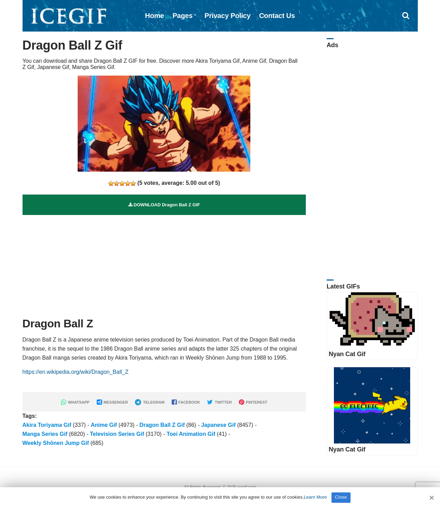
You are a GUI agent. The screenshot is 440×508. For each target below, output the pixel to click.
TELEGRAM (149, 402)
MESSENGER (112, 402)
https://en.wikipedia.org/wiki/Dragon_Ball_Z (76, 372)
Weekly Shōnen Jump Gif (56, 443)
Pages (182, 15)
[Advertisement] (164, 263)
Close (341, 497)
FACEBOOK (186, 402)
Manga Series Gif (45, 434)
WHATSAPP (75, 402)
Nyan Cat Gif (347, 354)
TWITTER (219, 402)
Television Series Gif (117, 434)
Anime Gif (104, 425)
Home (154, 15)
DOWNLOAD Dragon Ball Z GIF (164, 204)
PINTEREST (253, 402)
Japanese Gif (218, 425)
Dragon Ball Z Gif (162, 425)
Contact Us (277, 15)
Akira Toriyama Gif (47, 425)
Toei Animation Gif (190, 434)
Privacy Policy (228, 15)
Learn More (315, 497)
